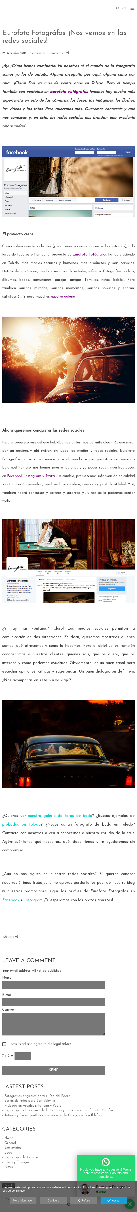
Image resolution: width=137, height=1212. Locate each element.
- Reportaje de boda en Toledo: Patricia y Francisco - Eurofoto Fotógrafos (57, 1110)
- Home (7, 1138)
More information (23, 1200)
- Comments (55, 53)
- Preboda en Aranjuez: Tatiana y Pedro (31, 1106)
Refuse (83, 1201)
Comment (9, 1010)
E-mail (6, 995)
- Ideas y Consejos (15, 1162)
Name (6, 978)
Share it (10, 937)
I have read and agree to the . (39, 1044)
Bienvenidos (38, 53)
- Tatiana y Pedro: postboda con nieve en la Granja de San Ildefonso (53, 1115)
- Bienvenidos (11, 1148)
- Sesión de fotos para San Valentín (28, 1101)
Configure (53, 1200)
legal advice (62, 1044)
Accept (113, 1201)
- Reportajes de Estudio (20, 1157)
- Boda (7, 1152)
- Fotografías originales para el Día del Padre (36, 1096)
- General (9, 1143)
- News (7, 1167)
